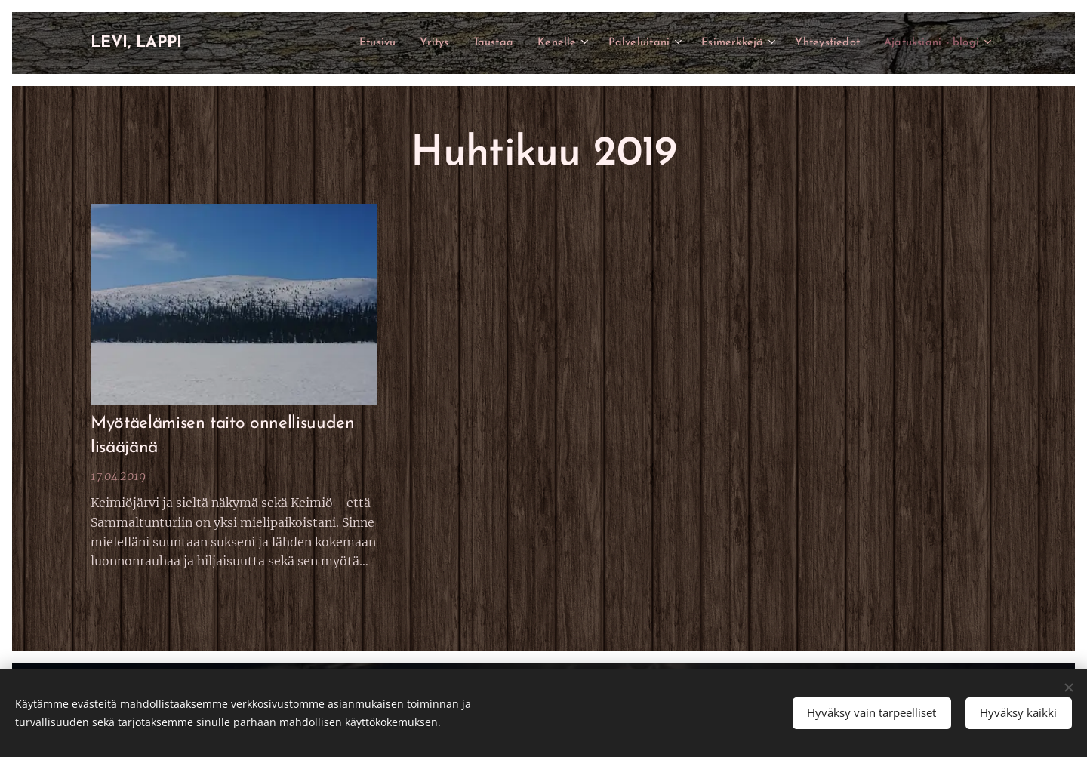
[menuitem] (339, 43)
